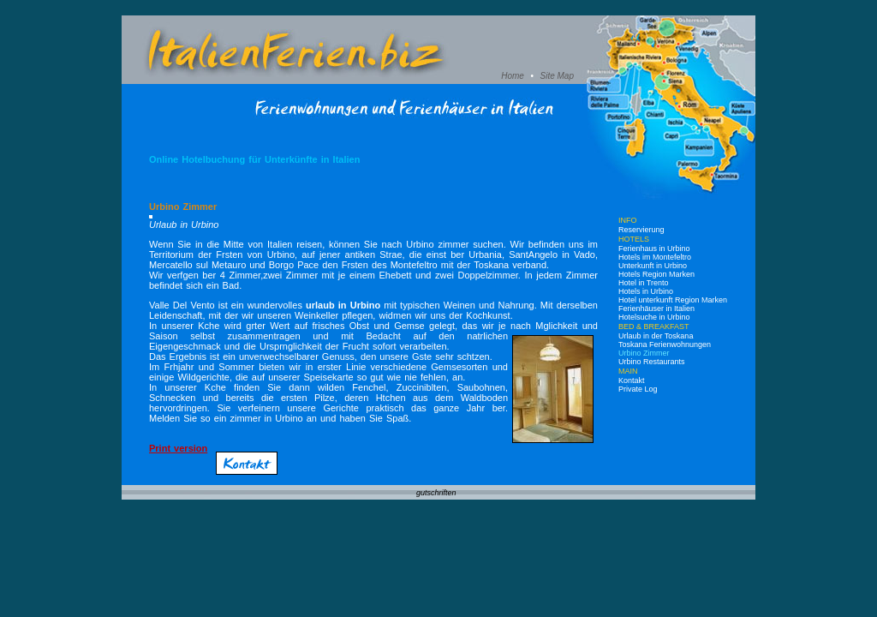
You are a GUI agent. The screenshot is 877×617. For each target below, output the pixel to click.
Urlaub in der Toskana (655, 336)
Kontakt (631, 380)
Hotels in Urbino (645, 291)
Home (512, 76)
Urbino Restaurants (651, 361)
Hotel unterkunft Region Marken (672, 300)
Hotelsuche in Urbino (654, 317)
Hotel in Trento (643, 283)
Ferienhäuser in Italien (656, 308)
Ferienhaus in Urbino (654, 248)
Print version (178, 448)
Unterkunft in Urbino (652, 265)
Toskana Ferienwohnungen (664, 344)
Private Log (638, 389)
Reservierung (641, 229)
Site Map (557, 76)
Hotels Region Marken (656, 274)
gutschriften (436, 492)
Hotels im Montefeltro (654, 257)
